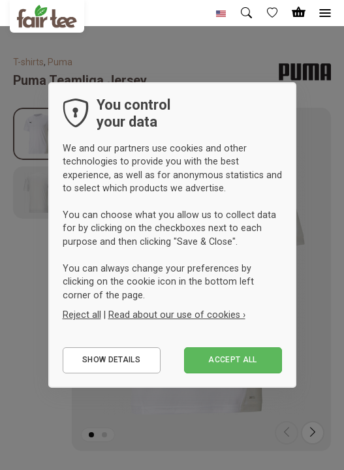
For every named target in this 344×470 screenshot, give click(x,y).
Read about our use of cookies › (176, 314)
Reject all (82, 314)
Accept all (232, 359)
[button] (221, 13)
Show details (111, 359)
